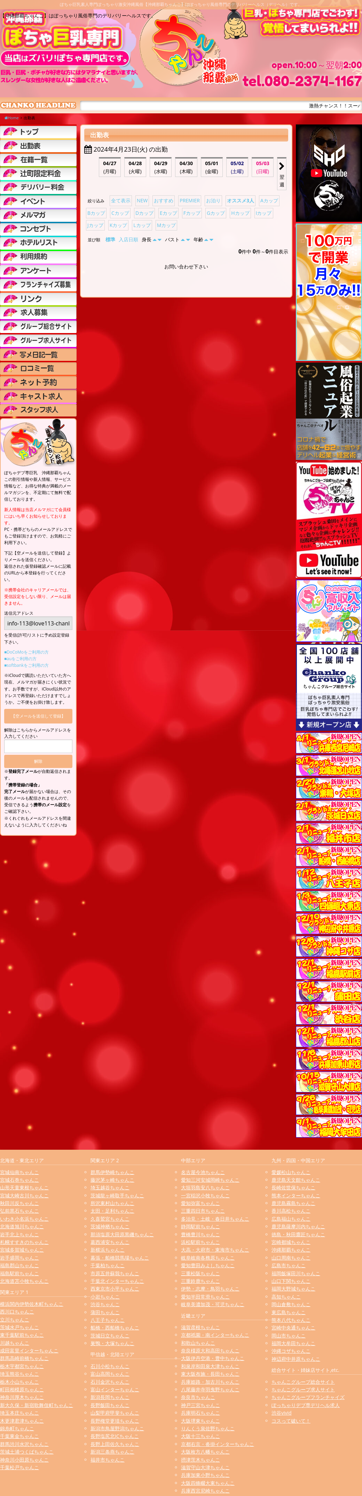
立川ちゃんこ (14, 1319)
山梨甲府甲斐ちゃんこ (114, 1412)
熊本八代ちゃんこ (291, 1320)
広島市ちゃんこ (289, 1265)
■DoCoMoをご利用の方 (26, 652)
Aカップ (269, 200)
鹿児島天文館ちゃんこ (296, 1179)
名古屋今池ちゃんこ (203, 1172)
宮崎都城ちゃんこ (291, 1242)
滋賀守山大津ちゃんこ (205, 1467)
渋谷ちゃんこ (105, 1304)
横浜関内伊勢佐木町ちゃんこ (31, 1304)
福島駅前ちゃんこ (19, 1273)
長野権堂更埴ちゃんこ (114, 1420)
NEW (142, 200)
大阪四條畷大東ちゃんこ (208, 1483)
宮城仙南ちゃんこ (19, 1172)
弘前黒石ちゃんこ (19, 1210)
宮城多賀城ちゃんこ (22, 1249)
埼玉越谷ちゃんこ (109, 1187)
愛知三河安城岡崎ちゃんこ (210, 1179)
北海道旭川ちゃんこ (22, 1226)
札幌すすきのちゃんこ (24, 1242)
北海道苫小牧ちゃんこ (24, 1281)
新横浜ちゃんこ (107, 1249)
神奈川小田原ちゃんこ (24, 1459)
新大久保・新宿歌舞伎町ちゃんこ (36, 1405)
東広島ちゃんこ (289, 1312)
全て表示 (121, 200)
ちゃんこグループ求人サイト (303, 1389)
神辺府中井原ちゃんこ (296, 1359)
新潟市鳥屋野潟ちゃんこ (117, 1428)
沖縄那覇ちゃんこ (291, 1249)
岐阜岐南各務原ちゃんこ (208, 1257)
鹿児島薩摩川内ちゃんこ (298, 1226)
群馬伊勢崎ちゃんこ (112, 1172)
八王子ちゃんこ (107, 1320)
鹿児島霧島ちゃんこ (293, 1203)
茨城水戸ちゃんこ (19, 1327)
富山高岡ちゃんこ (109, 1373)
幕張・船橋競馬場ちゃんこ (119, 1257)
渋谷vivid (282, 1412)
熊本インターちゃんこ (296, 1195)
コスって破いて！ (291, 1420)
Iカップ (264, 213)
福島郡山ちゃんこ (19, 1265)
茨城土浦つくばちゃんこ (27, 1451)
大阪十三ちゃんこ (200, 1436)
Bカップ (96, 213)
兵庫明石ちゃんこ (200, 1412)
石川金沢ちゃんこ (109, 1381)
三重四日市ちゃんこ (203, 1210)
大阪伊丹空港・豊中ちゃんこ (212, 1358)
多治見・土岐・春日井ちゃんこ (215, 1218)
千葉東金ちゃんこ (19, 1436)
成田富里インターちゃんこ (29, 1350)
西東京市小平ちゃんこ (114, 1288)
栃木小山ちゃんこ (19, 1381)
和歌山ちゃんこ (198, 1343)
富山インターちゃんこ (114, 1389)
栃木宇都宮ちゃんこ (22, 1366)
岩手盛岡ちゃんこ (19, 1257)
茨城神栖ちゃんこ (109, 1226)
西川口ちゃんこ (17, 1311)
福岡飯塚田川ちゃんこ (296, 1273)
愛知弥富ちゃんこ (200, 1203)
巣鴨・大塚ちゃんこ (112, 1343)
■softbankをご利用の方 (26, 665)
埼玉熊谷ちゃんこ (19, 1373)
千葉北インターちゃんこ (117, 1281)
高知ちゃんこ (286, 1296)
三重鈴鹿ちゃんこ (200, 1281)
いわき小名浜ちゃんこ (24, 1218)
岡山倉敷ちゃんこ (291, 1304)
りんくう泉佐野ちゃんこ (208, 1428)
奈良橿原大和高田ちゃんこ (210, 1350)
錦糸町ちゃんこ (17, 1428)
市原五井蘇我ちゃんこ (114, 1273)
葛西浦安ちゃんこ (109, 1242)
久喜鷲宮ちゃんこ (109, 1218)
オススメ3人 (240, 200)
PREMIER (190, 200)
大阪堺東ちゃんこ (200, 1420)
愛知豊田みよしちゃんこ (208, 1265)
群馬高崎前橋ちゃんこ (24, 1358)
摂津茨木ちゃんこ (200, 1459)
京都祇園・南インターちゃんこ (215, 1335)
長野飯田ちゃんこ (109, 1405)
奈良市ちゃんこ (198, 1397)
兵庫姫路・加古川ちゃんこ (210, 1381)
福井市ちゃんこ (107, 1459)
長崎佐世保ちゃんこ (293, 1187)
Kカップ (118, 225)
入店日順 (128, 239)
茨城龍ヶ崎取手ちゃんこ (117, 1195)
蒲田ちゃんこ (105, 1312)
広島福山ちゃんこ (291, 1218)
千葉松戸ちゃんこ (19, 1467)
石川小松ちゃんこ (109, 1366)
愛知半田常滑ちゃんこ (205, 1296)
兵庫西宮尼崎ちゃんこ (205, 1490)
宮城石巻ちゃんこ (19, 1179)
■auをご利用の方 (20, 659)
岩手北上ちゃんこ (19, 1234)
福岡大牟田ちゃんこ (293, 1343)
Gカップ (216, 213)
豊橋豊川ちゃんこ (200, 1234)
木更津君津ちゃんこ (22, 1420)
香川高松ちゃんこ (291, 1210)
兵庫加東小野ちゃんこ (205, 1475)
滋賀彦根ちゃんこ (200, 1327)
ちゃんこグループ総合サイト (303, 1381)
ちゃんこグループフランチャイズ (308, 1397)
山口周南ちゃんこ (291, 1257)
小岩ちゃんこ (105, 1296)
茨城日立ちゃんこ (109, 1335)
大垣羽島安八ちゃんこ (205, 1187)
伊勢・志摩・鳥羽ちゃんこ (210, 1288)
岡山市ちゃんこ (289, 1335)
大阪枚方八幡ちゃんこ (205, 1451)
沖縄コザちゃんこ (291, 1351)
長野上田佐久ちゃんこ (114, 1444)
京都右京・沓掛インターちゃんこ (217, 1444)
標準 (110, 239)
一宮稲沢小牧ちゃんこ (205, 1195)
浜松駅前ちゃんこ (200, 1242)
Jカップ (95, 225)
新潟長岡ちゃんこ (109, 1397)
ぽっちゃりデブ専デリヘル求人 (306, 1405)
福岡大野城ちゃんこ (293, 1288)
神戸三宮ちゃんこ (200, 1405)
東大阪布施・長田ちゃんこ (210, 1373)
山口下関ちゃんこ (291, 1281)
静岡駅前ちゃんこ (200, 1226)
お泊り (213, 200)
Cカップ (120, 213)
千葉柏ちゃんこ (107, 1265)
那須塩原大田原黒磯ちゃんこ (122, 1234)
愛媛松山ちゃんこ (291, 1172)
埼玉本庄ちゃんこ (19, 1412)
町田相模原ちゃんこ (22, 1389)
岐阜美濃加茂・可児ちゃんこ (212, 1304)
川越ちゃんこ (14, 1343)
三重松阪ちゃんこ (200, 1273)
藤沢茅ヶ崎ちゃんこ (112, 1179)
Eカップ (168, 213)
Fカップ (191, 213)
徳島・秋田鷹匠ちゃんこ (298, 1234)
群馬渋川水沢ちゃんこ (24, 1444)
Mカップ (166, 225)
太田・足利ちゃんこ (112, 1210)
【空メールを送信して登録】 (38, 716)
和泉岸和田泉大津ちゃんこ (210, 1366)
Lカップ (141, 225)
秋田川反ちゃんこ (19, 1203)
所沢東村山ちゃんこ (112, 1203)
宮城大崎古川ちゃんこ (24, 1195)
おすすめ (163, 200)
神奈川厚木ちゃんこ (22, 1397)
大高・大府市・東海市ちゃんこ (215, 1249)
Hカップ (240, 213)
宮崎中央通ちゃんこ (293, 1327)
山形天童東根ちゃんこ (24, 1187)
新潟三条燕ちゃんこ (112, 1451)
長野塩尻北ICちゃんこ (114, 1436)
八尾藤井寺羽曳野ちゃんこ (210, 1389)
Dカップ (144, 213)
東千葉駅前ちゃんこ (22, 1335)
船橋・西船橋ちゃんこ (114, 1327)
